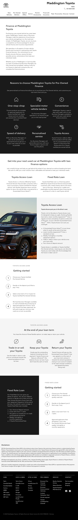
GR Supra (6, 492)
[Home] (4, 14)
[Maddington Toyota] (6, 5)
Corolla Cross (20, 483)
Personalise (58, 14)
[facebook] (66, 491)
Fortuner (18, 495)
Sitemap (51, 514)
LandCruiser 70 (33, 483)
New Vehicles (9, 14)
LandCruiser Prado (19, 498)
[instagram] (70, 491)
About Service (57, 485)
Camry (5, 488)
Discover (66, 14)
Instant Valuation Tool (44, 494)
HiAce (30, 486)
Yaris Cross (19, 481)
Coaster (30, 490)
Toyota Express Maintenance (57, 488)
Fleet (52, 14)
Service (30, 14)
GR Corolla (6, 495)
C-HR (17, 486)
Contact (71, 14)
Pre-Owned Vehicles (16, 14)
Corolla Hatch (7, 483)
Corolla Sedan (7, 486)
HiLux (30, 481)
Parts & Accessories (37, 14)
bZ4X (17, 490)
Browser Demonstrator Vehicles (44, 489)
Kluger (18, 492)
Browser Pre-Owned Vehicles (44, 483)
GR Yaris (5, 497)
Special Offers (24, 14)
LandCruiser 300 (19, 502)
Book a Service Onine (57, 482)
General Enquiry (67, 484)
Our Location (69, 481)
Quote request (45, 497)
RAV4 (17, 488)
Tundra (30, 488)
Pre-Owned (44, 477)
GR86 (5, 490)
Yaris (4, 481)
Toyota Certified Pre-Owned (44, 501)
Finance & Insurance (46, 14)
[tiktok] (73, 491)
